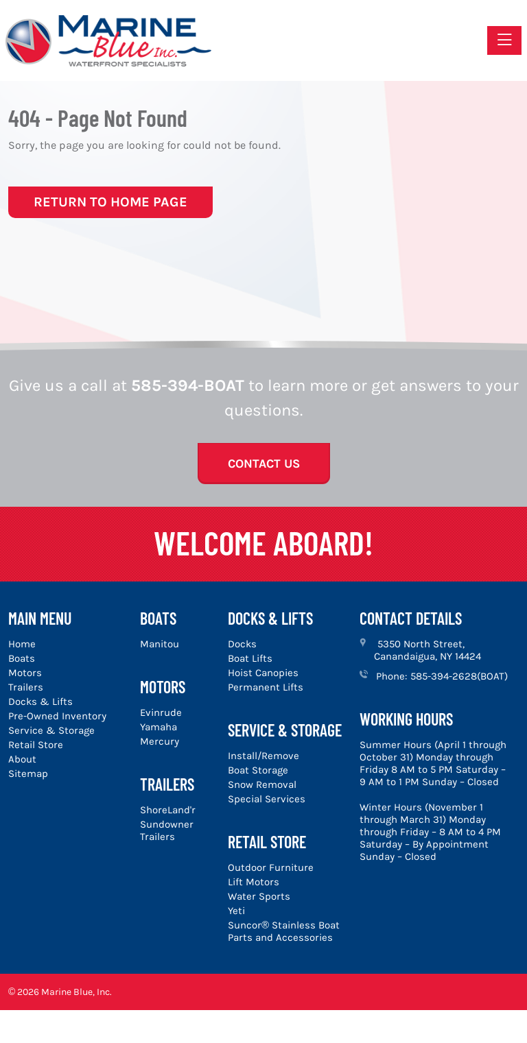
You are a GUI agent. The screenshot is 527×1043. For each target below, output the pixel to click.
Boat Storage (258, 770)
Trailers (25, 687)
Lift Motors (253, 882)
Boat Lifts (250, 658)
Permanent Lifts (265, 687)
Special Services (266, 799)
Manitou (159, 644)
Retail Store (35, 745)
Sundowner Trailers (167, 830)
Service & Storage (51, 730)
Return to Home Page (110, 202)
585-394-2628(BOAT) (459, 676)
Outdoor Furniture (271, 867)
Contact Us (264, 463)
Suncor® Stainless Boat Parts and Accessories (284, 931)
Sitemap (28, 773)
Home (22, 644)
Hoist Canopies (263, 673)
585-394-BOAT (187, 385)
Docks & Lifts (40, 701)
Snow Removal (262, 784)
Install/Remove (263, 756)
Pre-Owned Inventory (57, 716)
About (22, 759)
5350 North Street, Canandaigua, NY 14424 (427, 650)
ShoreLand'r (168, 810)
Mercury (159, 741)
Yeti (236, 910)
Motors (25, 673)
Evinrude (161, 712)
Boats (21, 658)
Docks (242, 644)
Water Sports (259, 896)
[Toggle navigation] (504, 40)
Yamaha (158, 727)
